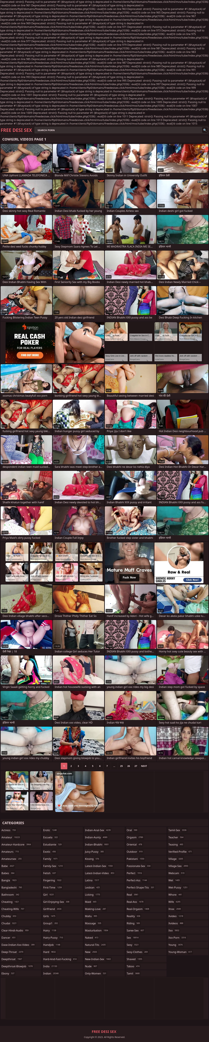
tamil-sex (177, 830)
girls (49, 916)
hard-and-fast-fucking (60, 959)
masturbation (97, 930)
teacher (176, 837)
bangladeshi (12, 887)
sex (133, 937)
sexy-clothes (137, 952)
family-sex (53, 866)
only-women (96, 973)
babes (8, 873)
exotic (50, 851)
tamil (133, 973)
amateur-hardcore (16, 844)
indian (51, 973)
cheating (10, 901)
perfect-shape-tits (141, 887)
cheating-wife (13, 909)
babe (8, 866)
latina (92, 880)
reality (134, 916)
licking (93, 894)
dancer (8, 937)
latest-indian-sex (99, 866)
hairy (50, 930)
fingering (52, 880)
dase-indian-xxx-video (18, 944)
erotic (50, 830)
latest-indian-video (100, 873)
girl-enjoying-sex (56, 901)
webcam (176, 873)
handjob (52, 944)
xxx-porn (177, 937)
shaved (135, 959)
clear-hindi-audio (15, 930)
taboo (133, 966)
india (50, 966)
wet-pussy (178, 887)
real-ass (135, 901)
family (50, 858)
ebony (8, 973)
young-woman (180, 952)
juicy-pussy (94, 851)
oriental (135, 844)
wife (174, 901)
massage (93, 923)
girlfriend (52, 909)
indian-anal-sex (98, 830)
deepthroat (12, 959)
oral (132, 830)
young (175, 944)
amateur (11, 837)
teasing (176, 844)
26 (128, 765)
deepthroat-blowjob (17, 966)
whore (175, 894)
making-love (96, 909)
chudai (9, 923)
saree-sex (136, 930)
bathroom (10, 894)
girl (49, 894)
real (133, 894)
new (91, 952)
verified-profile (180, 851)
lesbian (93, 887)
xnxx (175, 909)
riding (134, 923)
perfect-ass (137, 880)
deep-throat (12, 952)
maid (91, 901)
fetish (50, 873)
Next (144, 765)
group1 (51, 923)
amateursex (11, 858)
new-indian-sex (98, 959)
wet (174, 880)
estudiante (53, 844)
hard (50, 952)
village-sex (178, 866)
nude (91, 966)
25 (121, 765)
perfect (135, 873)
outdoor (135, 851)
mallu (91, 916)
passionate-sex (139, 866)
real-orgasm (138, 909)
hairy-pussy (53, 937)
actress (8, 830)
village (176, 858)
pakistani (136, 858)
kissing (92, 858)
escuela (51, 837)
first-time (53, 887)
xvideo (176, 916)
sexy (133, 944)
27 (136, 765)
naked (92, 937)
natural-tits (95, 944)
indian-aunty (96, 837)
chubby (9, 916)
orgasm (135, 837)
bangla (9, 880)
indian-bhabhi (97, 844)
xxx (174, 930)
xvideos (176, 923)
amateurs (10, 851)
